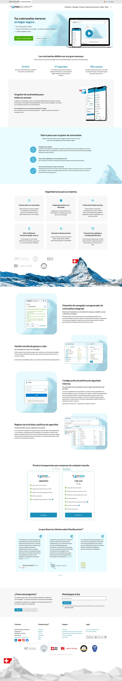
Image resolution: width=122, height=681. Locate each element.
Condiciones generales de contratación (72, 631)
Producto (40, 629)
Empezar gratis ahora (42, 38)
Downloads (41, 635)
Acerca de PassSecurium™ (93, 629)
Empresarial (57, 468)
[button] (52, 499)
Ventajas (40, 631)
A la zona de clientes (91, 631)
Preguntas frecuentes (30, 610)
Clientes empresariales (14, 1)
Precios (40, 633)
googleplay (99, 637)
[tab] (59, 575)
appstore (90, 637)
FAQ (39, 639)
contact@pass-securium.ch (21, 637)
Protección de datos (67, 635)
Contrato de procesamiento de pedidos (72, 633)
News (39, 637)
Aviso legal (65, 637)
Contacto (18, 610)
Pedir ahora (78, 515)
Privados (67, 468)
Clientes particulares (26, 1)
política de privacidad (69, 607)
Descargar (43, 515)
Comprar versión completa (23, 38)
